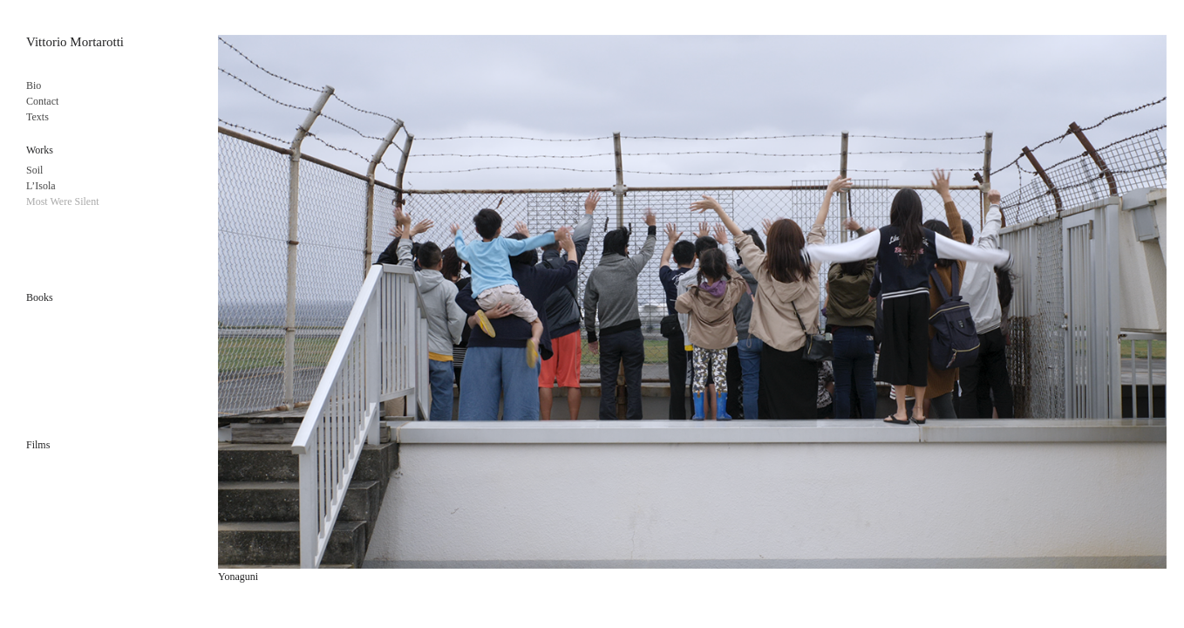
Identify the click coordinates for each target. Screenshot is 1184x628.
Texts (37, 117)
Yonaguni (238, 576)
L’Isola (41, 186)
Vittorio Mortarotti (75, 42)
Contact (42, 101)
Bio (33, 85)
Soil (34, 170)
